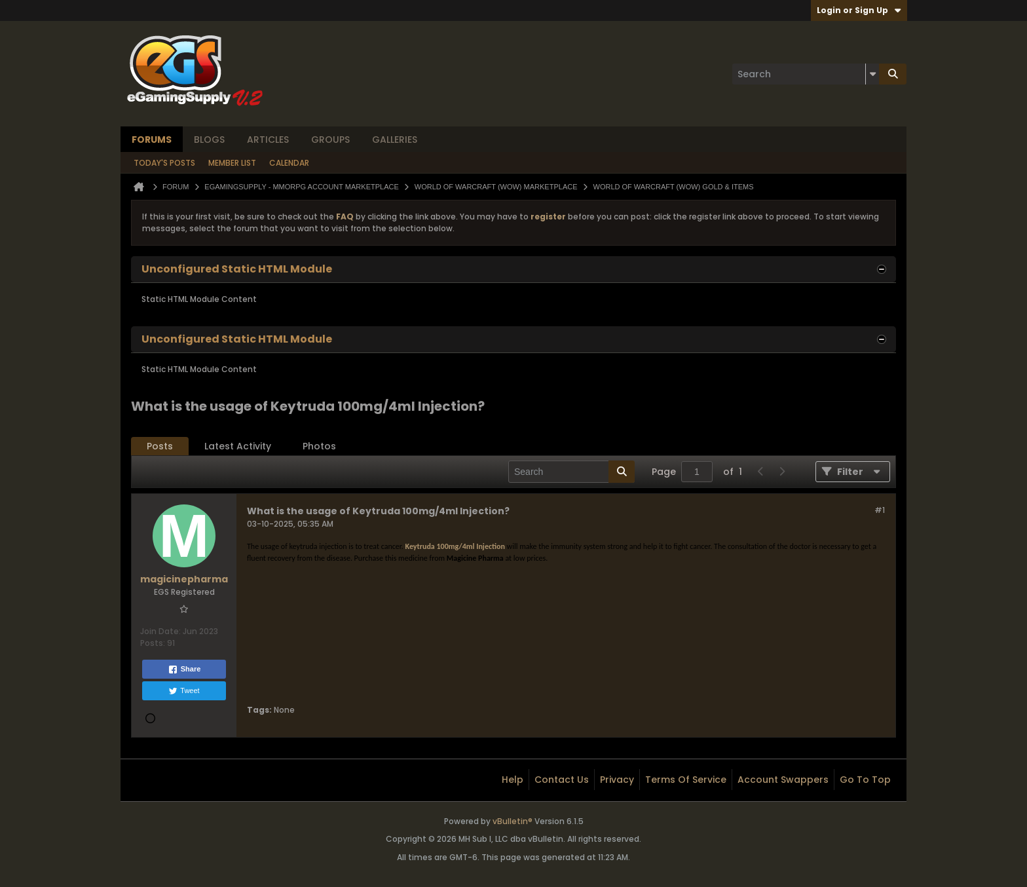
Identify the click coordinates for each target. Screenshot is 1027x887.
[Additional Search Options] (872, 74)
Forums (152, 139)
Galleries (394, 139)
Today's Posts (164, 162)
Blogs (209, 139)
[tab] (160, 446)
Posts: (152, 643)
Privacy (617, 779)
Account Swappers (783, 779)
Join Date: (160, 631)
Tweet (183, 691)
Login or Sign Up (859, 10)
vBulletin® (512, 821)
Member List (232, 162)
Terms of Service (685, 779)
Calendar (289, 162)
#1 (879, 510)
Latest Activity (237, 446)
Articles (268, 139)
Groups (330, 139)
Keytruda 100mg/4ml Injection (455, 546)
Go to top (865, 779)
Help (512, 779)
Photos (319, 446)
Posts (160, 446)
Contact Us (561, 779)
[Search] (805, 74)
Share (184, 669)
